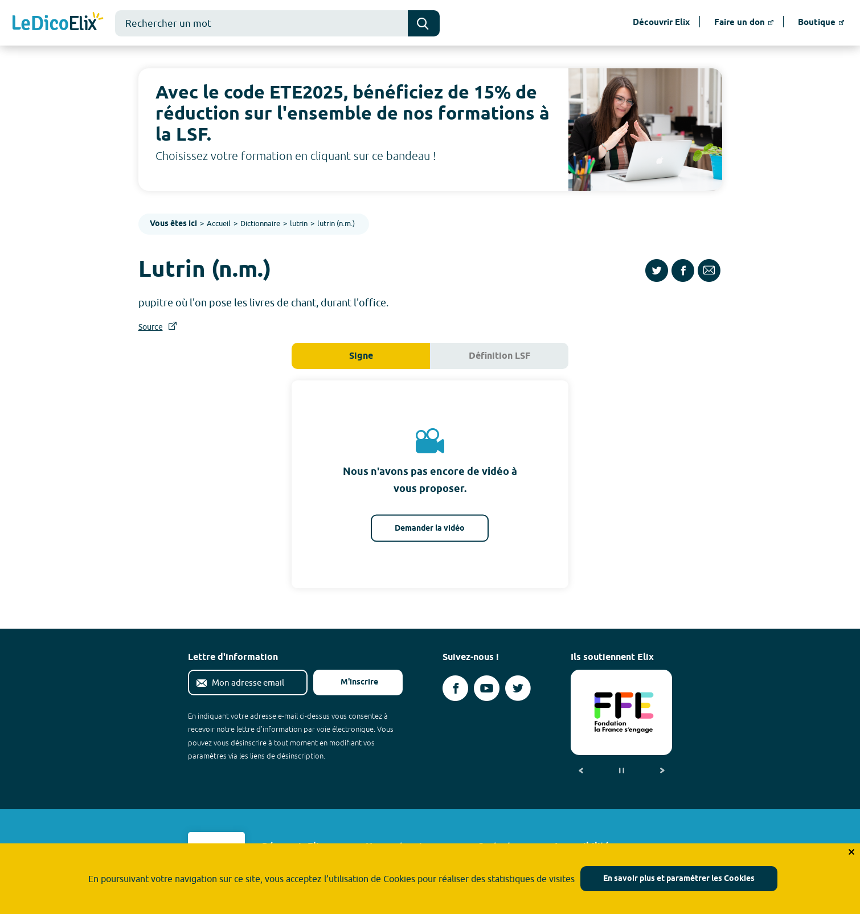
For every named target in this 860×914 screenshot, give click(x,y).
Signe (361, 356)
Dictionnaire (260, 223)
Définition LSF (499, 356)
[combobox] (261, 23)
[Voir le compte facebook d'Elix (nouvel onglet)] (455, 688)
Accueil (219, 223)
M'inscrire (350, 682)
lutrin (299, 223)
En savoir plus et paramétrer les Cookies (679, 879)
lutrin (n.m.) (336, 223)
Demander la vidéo (430, 528)
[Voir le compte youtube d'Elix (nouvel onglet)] (486, 688)
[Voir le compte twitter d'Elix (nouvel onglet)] (518, 688)
